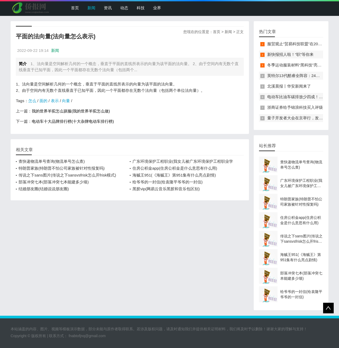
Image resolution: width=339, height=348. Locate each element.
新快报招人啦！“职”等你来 (290, 54)
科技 (141, 8)
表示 (55, 100)
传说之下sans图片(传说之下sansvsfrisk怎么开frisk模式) (67, 175)
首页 (75, 8)
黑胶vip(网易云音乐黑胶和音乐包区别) (166, 189)
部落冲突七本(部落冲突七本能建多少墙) (54, 182)
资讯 (108, 8)
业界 (157, 8)
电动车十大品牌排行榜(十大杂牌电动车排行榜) (73, 121)
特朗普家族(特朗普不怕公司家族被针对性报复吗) (62, 168)
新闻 (91, 8)
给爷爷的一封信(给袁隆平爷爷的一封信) (167, 182)
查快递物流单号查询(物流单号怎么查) (52, 161)
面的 (43, 100)
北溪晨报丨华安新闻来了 (289, 86)
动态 (124, 8)
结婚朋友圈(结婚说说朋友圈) (44, 189)
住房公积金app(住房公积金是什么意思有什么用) (174, 168)
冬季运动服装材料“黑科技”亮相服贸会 (300, 65)
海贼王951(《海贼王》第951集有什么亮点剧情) (174, 175)
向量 (66, 100)
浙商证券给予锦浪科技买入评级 (295, 107)
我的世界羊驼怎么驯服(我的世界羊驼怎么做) (71, 111)
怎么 (32, 100)
